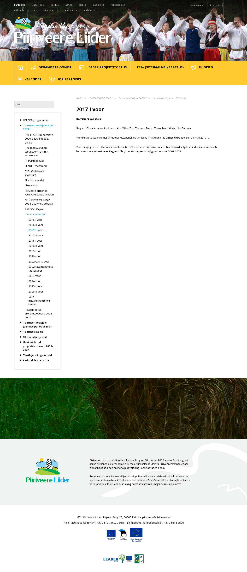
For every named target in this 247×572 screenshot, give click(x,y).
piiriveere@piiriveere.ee (156, 517)
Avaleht (80, 98)
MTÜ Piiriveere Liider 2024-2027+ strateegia (39, 201)
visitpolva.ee (71, 9)
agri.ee (69, 4)
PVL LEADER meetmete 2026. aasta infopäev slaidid (39, 138)
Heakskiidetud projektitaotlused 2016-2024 (38, 345)
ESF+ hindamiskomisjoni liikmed (39, 300)
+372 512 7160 (106, 522)
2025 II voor (35, 291)
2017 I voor (35, 230)
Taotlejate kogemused (37, 355)
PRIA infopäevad (34, 160)
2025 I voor (35, 286)
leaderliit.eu (38, 4)
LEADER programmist (36, 120)
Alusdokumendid (34, 180)
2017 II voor (35, 235)
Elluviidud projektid (35, 337)
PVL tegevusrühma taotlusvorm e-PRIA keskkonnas (36, 151)
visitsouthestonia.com (25, 9)
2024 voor (34, 281)
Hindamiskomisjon (35, 214)
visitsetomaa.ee (50, 9)
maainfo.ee (98, 4)
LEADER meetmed (36, 166)
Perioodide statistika (36, 360)
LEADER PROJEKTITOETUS (101, 98)
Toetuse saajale (34, 209)
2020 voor (34, 256)
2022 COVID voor (38, 261)
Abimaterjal (31, 185)
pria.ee (82, 4)
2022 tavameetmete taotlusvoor (40, 268)
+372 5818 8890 (174, 522)
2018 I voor (35, 240)
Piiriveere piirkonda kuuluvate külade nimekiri (39, 192)
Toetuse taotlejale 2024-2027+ (39, 127)
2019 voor (34, 251)
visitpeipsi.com (118, 4)
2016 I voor (35, 219)
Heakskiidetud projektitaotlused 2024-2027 (39, 313)
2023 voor (34, 275)
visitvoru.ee (90, 9)
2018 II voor (35, 245)
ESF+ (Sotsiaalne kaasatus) (34, 173)
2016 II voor (35, 225)
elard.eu (54, 4)
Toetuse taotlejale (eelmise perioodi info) (37, 324)
